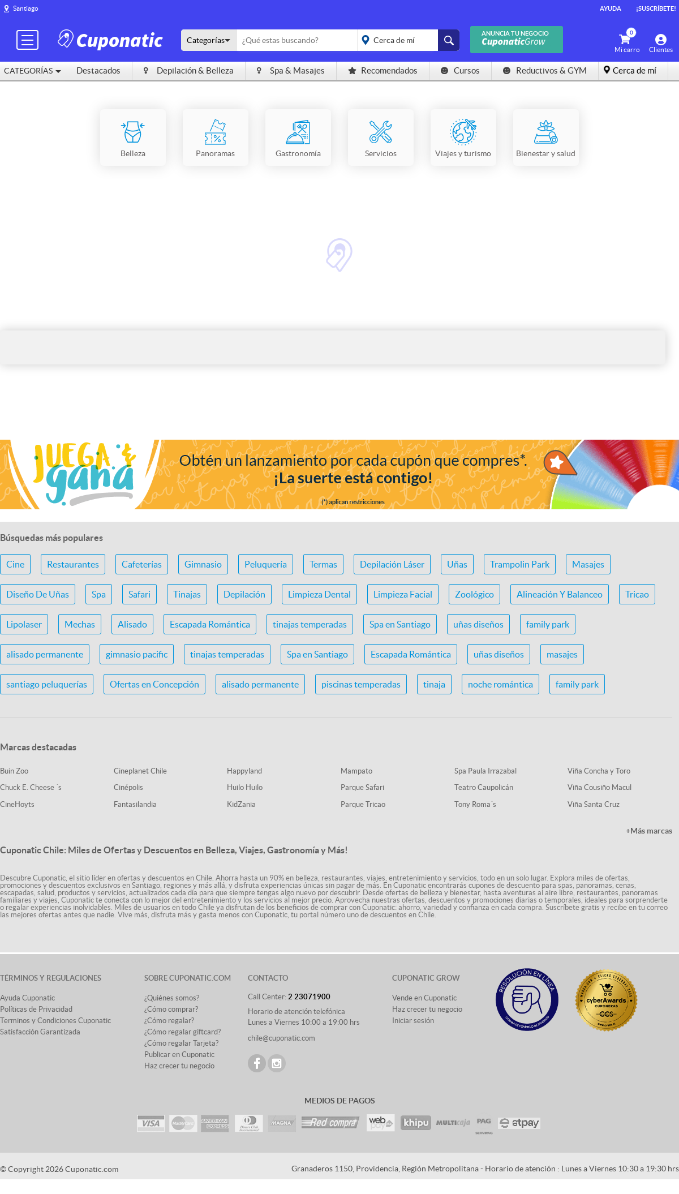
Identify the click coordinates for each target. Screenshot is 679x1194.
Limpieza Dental (319, 594)
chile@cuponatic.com (281, 1038)
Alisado (132, 624)
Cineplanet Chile (140, 771)
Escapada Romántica (210, 624)
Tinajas (187, 594)
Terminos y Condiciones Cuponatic (55, 1020)
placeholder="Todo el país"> (406, 40)
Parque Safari (362, 787)
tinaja (434, 684)
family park (547, 624)
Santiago (25, 8)
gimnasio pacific (136, 654)
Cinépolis (128, 787)
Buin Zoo (14, 771)
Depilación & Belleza (189, 70)
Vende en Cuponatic (424, 998)
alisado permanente (44, 654)
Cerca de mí (634, 70)
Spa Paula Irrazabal (485, 771)
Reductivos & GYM (545, 70)
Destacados (98, 70)
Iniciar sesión (413, 1020)
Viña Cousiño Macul (599, 787)
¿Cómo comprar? (171, 1009)
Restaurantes (73, 564)
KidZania (241, 804)
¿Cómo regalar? (169, 1020)
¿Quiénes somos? (171, 998)
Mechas (80, 624)
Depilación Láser (392, 564)
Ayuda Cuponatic (27, 998)
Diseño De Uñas (37, 594)
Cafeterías (142, 564)
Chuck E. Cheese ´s (31, 787)
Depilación (244, 594)
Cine (15, 564)
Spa (99, 594)
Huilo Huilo (245, 787)
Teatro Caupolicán (483, 787)
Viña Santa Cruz (594, 804)
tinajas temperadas (310, 624)
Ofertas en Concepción (154, 684)
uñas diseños (478, 624)
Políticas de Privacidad (36, 1009)
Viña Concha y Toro (599, 771)
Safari (139, 594)
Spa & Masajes (291, 70)
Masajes (588, 564)
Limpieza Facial (402, 594)
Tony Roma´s (475, 804)
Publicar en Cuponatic (179, 1054)
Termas (323, 564)
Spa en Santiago (400, 624)
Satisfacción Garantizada (40, 1032)
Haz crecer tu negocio (179, 1066)
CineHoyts (17, 804)
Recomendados (383, 70)
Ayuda (610, 8)
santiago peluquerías (46, 684)
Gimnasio (203, 564)
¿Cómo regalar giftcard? (182, 1032)
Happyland (244, 771)
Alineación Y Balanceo (560, 594)
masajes (562, 654)
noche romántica (500, 684)
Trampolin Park (519, 564)
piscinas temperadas (361, 684)
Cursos (460, 70)
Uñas (457, 564)
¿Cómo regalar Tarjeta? (181, 1043)
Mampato (356, 771)
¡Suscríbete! (656, 8)
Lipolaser (24, 624)
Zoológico (474, 594)
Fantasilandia (135, 804)
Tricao (637, 594)
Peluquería (265, 564)
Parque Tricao (363, 804)
